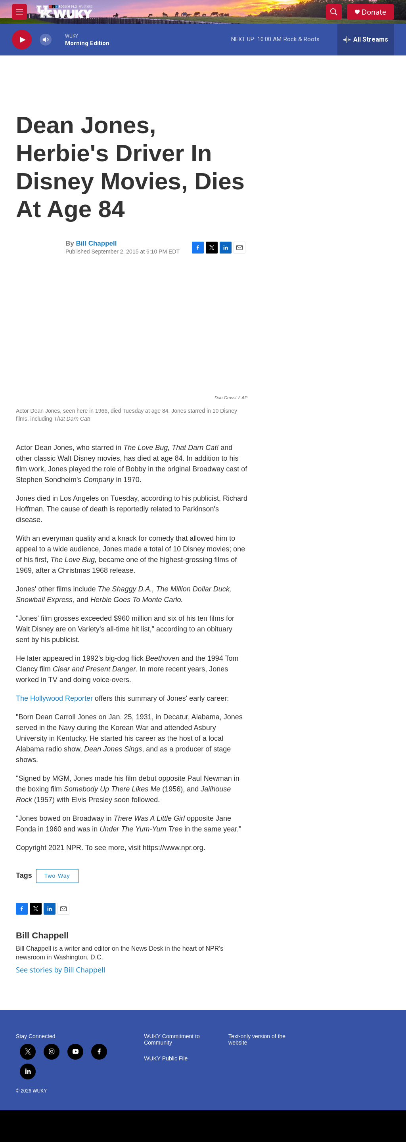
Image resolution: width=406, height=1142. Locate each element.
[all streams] (365, 39)
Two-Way (57, 876)
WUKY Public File (166, 1059)
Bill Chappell (96, 243)
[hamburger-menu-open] (19, 12)
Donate (374, 12)
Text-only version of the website (256, 1039)
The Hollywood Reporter (54, 698)
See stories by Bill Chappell (60, 969)
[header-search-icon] (334, 12)
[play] (21, 39)
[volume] (45, 40)
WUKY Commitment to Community (172, 1039)
